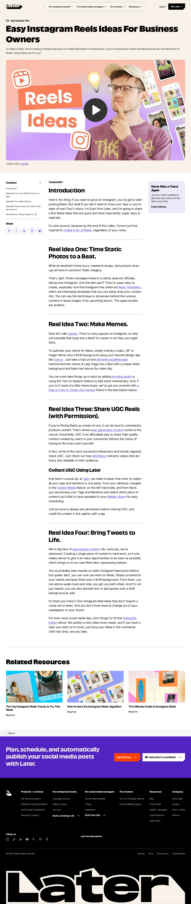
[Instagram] (7, 839)
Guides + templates (158, 809)
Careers (175, 804)
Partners (176, 815)
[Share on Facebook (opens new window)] (9, 231)
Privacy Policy (163, 853)
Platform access (60, 804)
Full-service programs (31, 798)
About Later (177, 798)
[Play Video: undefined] (95, 110)
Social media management (33, 809)
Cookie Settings (178, 853)
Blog (152, 798)
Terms (150, 853)
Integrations (90, 809)
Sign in (162, 6)
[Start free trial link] (95, 815)
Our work (57, 809)
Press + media (178, 809)
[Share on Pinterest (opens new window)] (32, 231)
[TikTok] (14, 839)
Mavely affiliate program (130, 804)
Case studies (155, 804)
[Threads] (33, 839)
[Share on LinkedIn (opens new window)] (24, 231)
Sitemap (141, 853)
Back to (10, 733)
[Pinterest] (40, 839)
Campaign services (61, 798)
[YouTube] (27, 839)
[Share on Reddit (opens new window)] (40, 231)
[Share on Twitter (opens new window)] (17, 231)
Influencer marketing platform (34, 804)
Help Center (155, 820)
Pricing (88, 804)
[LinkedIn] (20, 839)
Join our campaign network (132, 798)
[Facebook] (46, 839)
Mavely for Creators (30, 815)
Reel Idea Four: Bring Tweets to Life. (21, 214)
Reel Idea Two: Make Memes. (19, 201)
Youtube (24, 163)
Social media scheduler (95, 798)
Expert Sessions (157, 815)
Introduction (11, 188)
